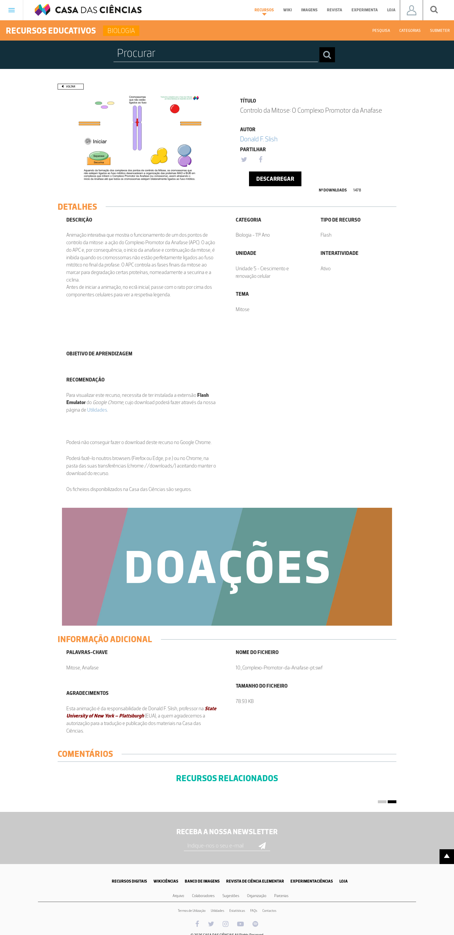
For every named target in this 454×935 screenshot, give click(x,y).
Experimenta (365, 10)
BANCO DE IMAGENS (202, 881)
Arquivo (178, 895)
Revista (334, 10)
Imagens (309, 10)
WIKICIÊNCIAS (165, 881)
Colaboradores (203, 895)
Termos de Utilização (192, 911)
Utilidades (97, 410)
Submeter (440, 30)
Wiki (287, 10)
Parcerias (281, 895)
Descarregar (275, 178)
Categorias (410, 30)
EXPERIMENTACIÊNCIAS (311, 881)
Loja (391, 10)
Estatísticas (237, 911)
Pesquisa (381, 30)
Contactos (269, 911)
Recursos (264, 12)
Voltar (70, 86)
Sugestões (230, 895)
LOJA (343, 881)
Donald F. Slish (259, 139)
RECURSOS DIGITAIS (129, 881)
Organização (256, 895)
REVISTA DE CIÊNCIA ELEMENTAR (255, 881)
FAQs (253, 911)
